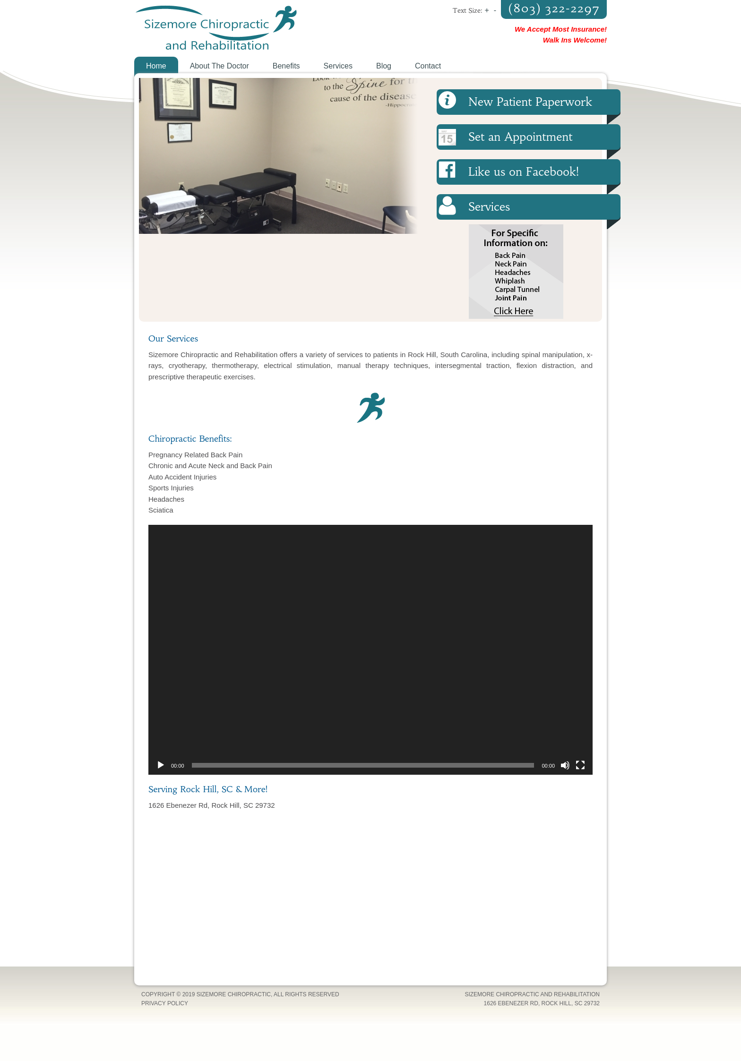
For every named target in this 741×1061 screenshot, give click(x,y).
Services (489, 207)
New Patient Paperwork (530, 102)
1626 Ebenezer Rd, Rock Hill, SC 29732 (542, 1003)
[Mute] (565, 765)
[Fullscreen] (580, 765)
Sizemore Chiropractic (252, 28)
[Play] (160, 765)
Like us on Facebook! (523, 172)
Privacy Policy (164, 1003)
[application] (370, 650)
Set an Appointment (520, 137)
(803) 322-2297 (554, 8)
